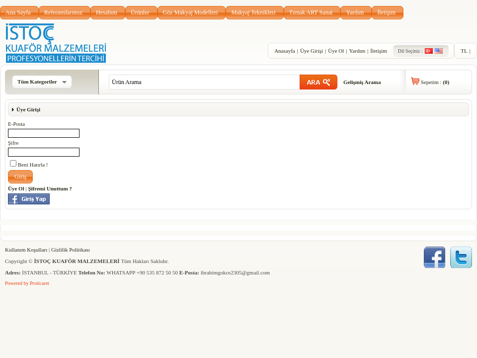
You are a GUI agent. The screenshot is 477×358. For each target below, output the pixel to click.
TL (464, 51)
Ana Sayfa (18, 12)
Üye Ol (336, 51)
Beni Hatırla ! (29, 164)
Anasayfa (284, 51)
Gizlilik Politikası (70, 250)
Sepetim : (435, 82)
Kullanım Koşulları (26, 250)
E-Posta (16, 124)
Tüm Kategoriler (42, 82)
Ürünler (140, 12)
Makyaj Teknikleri (253, 12)
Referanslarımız (63, 12)
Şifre (13, 143)
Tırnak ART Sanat (311, 12)
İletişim (386, 12)
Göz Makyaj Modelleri (190, 12)
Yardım (355, 12)
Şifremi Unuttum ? (50, 188)
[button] (20, 176)
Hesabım (106, 12)
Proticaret (39, 283)
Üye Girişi (311, 51)
